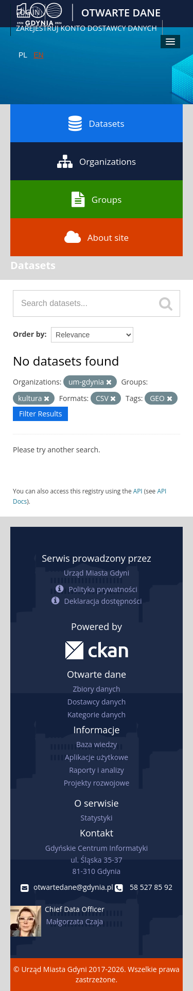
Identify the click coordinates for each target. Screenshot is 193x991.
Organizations (96, 161)
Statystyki (96, 818)
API (138, 491)
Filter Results (40, 413)
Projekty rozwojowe (97, 783)
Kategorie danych (96, 714)
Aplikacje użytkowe (96, 757)
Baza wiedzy (96, 744)
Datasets (96, 123)
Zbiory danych (96, 689)
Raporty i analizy (96, 770)
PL (23, 55)
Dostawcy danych (96, 702)
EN (38, 55)
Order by (28, 334)
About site (96, 237)
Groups (96, 199)
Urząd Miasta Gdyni (96, 573)
